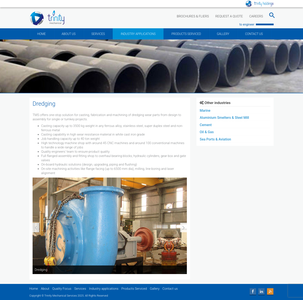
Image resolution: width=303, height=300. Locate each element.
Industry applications (103, 289)
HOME (41, 34)
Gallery (154, 289)
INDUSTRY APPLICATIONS (138, 34)
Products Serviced (134, 289)
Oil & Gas (207, 132)
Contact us (170, 289)
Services (80, 289)
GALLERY (223, 34)
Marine (205, 111)
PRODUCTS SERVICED (186, 34)
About (45, 289)
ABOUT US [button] (68, 34)
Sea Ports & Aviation (215, 139)
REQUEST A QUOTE (229, 16)
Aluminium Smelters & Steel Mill (224, 118)
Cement (206, 125)
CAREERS (256, 16)
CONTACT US (254, 34)
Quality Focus (61, 289)
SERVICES (98, 34)
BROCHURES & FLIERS (193, 16)
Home (33, 289)
